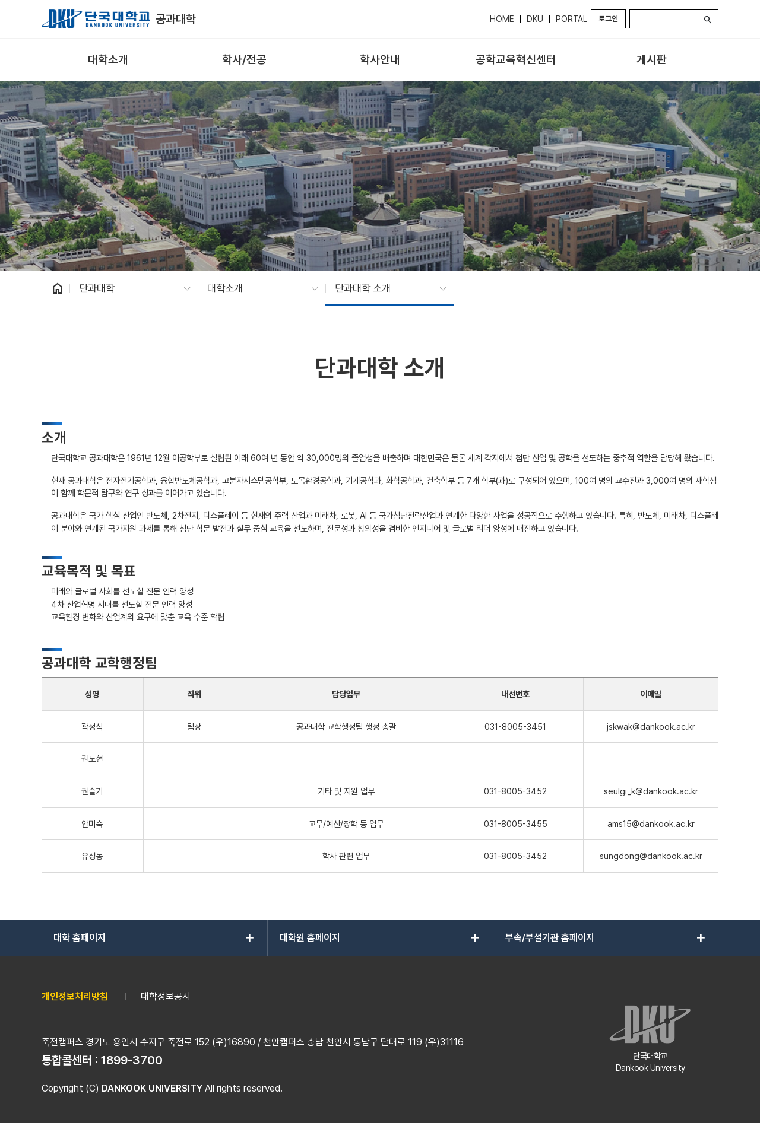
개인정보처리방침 (75, 996)
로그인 (608, 18)
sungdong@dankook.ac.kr (651, 856)
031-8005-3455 (515, 824)
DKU (535, 19)
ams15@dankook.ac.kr (651, 824)
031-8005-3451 (515, 726)
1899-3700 (132, 1060)
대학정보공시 (166, 996)
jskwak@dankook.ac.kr (651, 726)
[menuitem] (108, 60)
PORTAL (571, 19)
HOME (502, 19)
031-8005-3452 (515, 791)
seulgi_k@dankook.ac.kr (651, 791)
